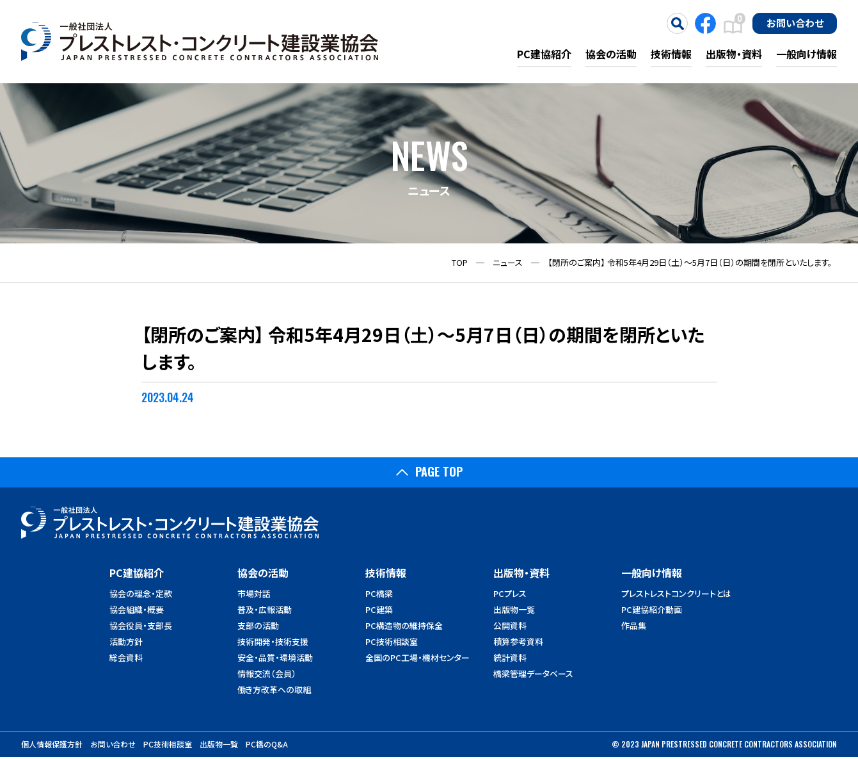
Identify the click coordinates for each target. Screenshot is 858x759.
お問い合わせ (795, 22)
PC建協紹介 (544, 53)
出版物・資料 (734, 53)
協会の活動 (611, 53)
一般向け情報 (806, 53)
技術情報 (671, 53)
